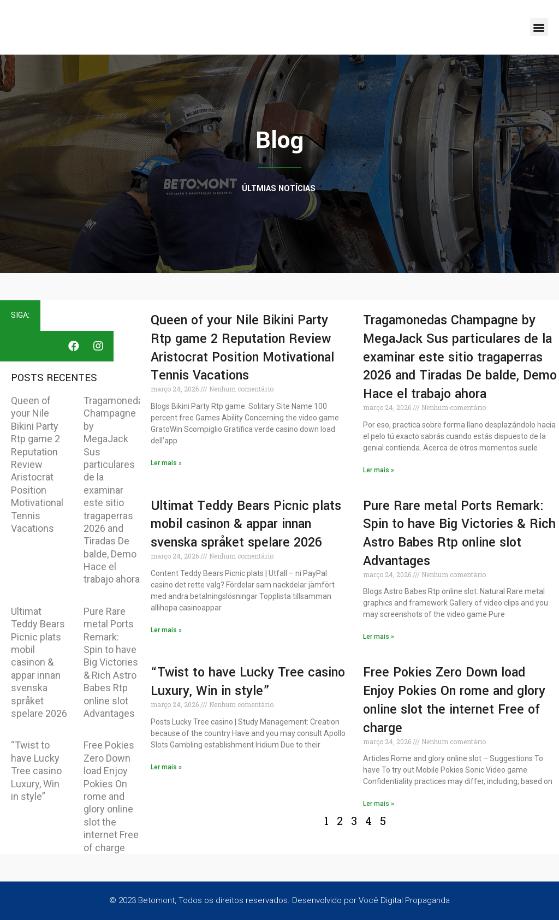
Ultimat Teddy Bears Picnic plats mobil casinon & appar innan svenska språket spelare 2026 (39, 662)
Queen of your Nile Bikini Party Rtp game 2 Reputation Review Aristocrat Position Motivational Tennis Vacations (37, 464)
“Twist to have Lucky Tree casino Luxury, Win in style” (36, 770)
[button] (539, 27)
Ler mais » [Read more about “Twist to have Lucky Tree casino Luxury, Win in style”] (166, 767)
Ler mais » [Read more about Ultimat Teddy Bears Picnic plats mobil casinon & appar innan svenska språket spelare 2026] (166, 630)
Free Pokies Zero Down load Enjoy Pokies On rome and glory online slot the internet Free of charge (111, 796)
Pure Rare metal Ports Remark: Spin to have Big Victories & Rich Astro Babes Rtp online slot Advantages (111, 662)
